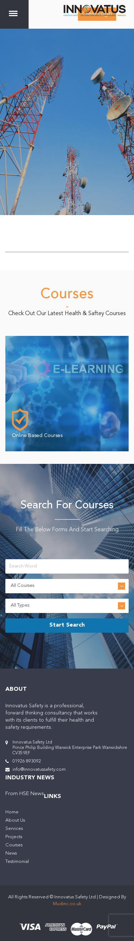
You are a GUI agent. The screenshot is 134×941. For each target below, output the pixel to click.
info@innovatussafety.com (39, 769)
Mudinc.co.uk (67, 904)
